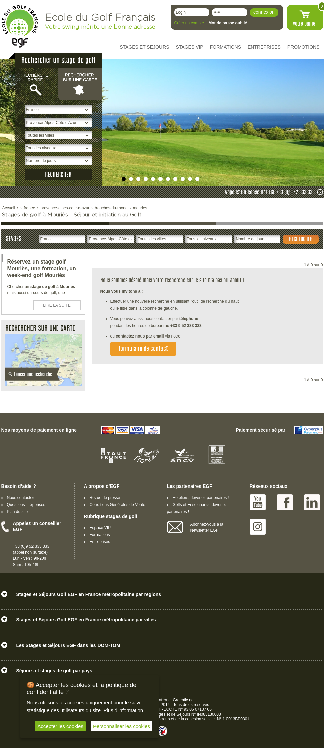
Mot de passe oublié (227, 23)
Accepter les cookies (60, 726)
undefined (124, 179)
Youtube (258, 502)
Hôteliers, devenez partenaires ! (201, 497)
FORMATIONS (225, 47)
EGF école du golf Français (19, 26)
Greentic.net (184, 700)
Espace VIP (100, 527)
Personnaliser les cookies (121, 726)
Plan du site (17, 511)
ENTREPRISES (264, 47)
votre (305, 24)
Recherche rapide (36, 83)
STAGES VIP (189, 47)
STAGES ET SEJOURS (144, 47)
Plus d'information (123, 710)
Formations (100, 534)
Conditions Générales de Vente (117, 504)
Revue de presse (105, 497)
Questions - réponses (26, 504)
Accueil (8, 208)
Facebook (285, 502)
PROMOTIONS (303, 47)
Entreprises (100, 541)
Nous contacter (20, 497)
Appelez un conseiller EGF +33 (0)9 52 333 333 (270, 192)
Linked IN (312, 502)
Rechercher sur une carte (80, 83)
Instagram (258, 527)
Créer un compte (189, 23)
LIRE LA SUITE (57, 305)
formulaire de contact (143, 349)
